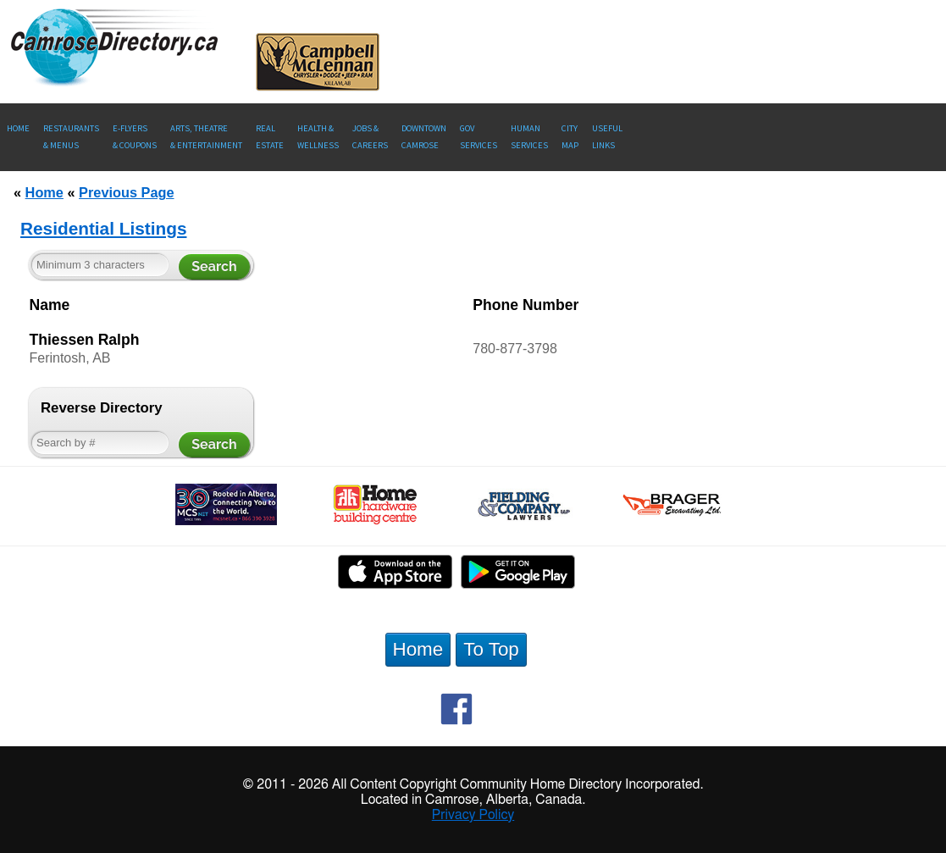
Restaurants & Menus (71, 137)
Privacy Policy (473, 815)
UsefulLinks (607, 137)
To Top (491, 649)
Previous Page (126, 192)
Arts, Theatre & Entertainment (206, 137)
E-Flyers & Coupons (135, 137)
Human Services (529, 137)
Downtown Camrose (423, 137)
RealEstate (270, 137)
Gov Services (478, 137)
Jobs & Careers (370, 137)
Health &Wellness (318, 137)
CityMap (570, 137)
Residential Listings (103, 228)
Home (18, 128)
